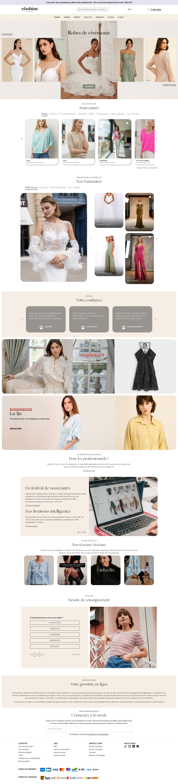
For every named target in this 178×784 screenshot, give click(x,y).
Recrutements (24, 761)
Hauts (44, 114)
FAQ (55, 746)
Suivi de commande (61, 749)
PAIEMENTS (55, 640)
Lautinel (44, 187)
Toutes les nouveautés (147, 168)
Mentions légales (25, 752)
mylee (28, 160)
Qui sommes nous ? (26, 746)
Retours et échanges (97, 755)
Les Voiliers (74, 187)
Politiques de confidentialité (29, 758)
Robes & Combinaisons (63, 114)
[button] (78, 532)
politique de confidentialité (98, 734)
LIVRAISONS (54, 634)
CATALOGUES (55, 623)
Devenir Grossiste (96, 749)
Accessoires (133, 114)
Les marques (24, 749)
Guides (121, 17)
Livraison (92, 752)
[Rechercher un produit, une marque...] (95, 9)
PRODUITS (54, 628)
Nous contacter (60, 752)
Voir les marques (32, 505)
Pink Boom (31, 187)
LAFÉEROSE (103, 160)
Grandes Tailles (86, 114)
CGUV (21, 755)
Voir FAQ (75, 654)
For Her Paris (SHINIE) (142, 160)
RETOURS (54, 646)
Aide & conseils (60, 755)
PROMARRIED (58, 187)
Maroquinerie (118, 114)
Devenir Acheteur (96, 746)
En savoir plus (89, 470)
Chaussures (102, 114)
